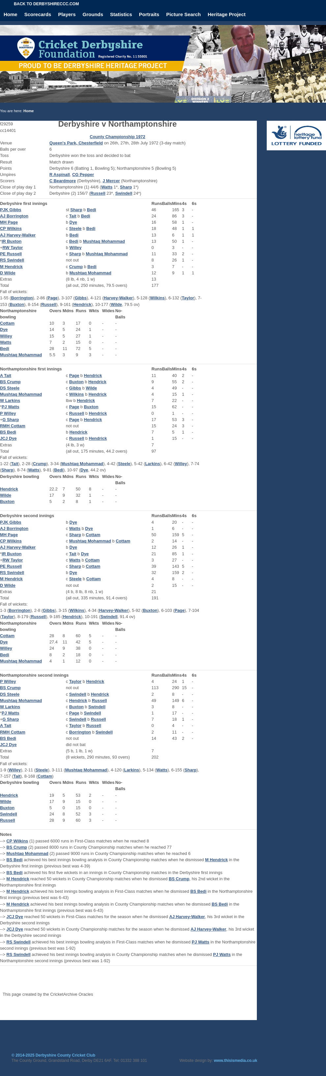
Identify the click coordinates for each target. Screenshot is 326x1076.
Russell (97, 193)
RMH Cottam (12, 425)
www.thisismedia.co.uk (236, 1060)
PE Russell (11, 253)
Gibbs (81, 297)
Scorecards (37, 14)
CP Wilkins (11, 228)
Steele (75, 228)
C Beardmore (62, 180)
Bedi (91, 209)
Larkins (152, 463)
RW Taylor (12, 247)
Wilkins (157, 297)
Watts (106, 187)
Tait (72, 215)
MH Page (9, 222)
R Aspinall (59, 174)
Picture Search (183, 14)
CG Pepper (83, 174)
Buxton (17, 304)
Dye (73, 222)
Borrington (22, 297)
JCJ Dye (8, 438)
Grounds (93, 14)
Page (52, 297)
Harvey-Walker (118, 297)
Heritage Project (227, 14)
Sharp (126, 187)
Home (10, 14)
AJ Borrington (14, 215)
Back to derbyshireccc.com (46, 4)
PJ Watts (10, 406)
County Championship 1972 (117, 136)
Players (66, 14)
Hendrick (82, 304)
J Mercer (111, 180)
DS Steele (9, 388)
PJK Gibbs (10, 209)
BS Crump (10, 381)
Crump (76, 266)
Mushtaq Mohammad (104, 241)
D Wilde (7, 272)
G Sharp (10, 419)
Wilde (116, 304)
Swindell (123, 193)
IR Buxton (11, 241)
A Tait (5, 375)
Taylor (188, 297)
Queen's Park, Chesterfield (76, 142)
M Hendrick (11, 266)
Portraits (149, 14)
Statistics (121, 14)
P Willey (8, 413)
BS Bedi (8, 432)
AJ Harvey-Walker (18, 235)
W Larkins (10, 400)
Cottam (7, 323)
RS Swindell (12, 260)
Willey (75, 247)
